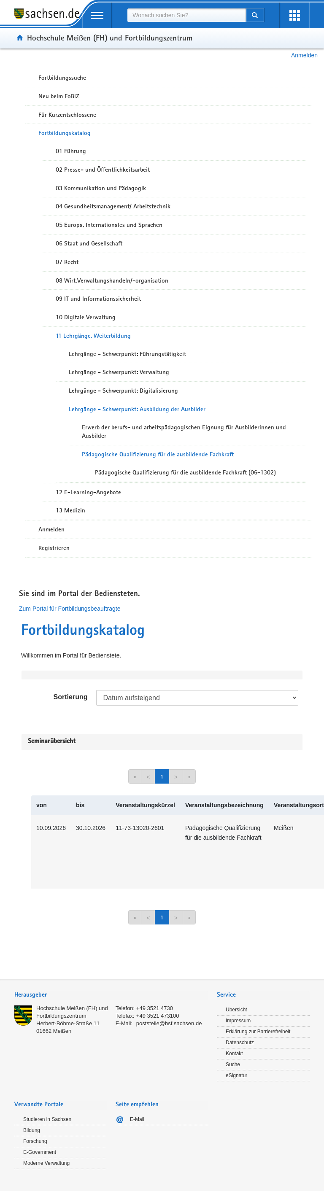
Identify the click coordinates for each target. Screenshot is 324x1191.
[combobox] (186, 15)
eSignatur (236, 1075)
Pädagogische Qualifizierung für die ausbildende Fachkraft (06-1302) (185, 472)
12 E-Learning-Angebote (88, 492)
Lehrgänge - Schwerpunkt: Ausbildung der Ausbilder (137, 409)
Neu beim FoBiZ (58, 96)
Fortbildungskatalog (64, 133)
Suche (233, 1064)
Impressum (238, 1021)
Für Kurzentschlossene (67, 115)
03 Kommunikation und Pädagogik (101, 188)
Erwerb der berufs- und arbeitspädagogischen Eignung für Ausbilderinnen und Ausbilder (184, 431)
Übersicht (236, 1010)
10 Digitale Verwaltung (86, 317)
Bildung (31, 1130)
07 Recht (67, 262)
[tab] (111, 995)
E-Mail (137, 1119)
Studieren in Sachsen (47, 1119)
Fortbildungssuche (62, 77)
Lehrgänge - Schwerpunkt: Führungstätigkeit (127, 354)
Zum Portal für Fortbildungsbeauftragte (69, 608)
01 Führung (71, 151)
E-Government (39, 1152)
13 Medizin (70, 510)
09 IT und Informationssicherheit (98, 298)
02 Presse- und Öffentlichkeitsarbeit (103, 169)
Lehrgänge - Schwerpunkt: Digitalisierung (123, 390)
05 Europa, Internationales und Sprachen (109, 225)
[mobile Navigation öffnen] (97, 15)
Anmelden (304, 55)
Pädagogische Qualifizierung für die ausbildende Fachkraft (158, 454)
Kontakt (234, 1053)
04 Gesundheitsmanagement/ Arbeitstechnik (113, 206)
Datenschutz (240, 1042)
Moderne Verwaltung (46, 1163)
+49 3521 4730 (154, 1008)
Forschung (35, 1141)
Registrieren (54, 548)
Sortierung (71, 697)
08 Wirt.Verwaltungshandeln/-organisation (112, 280)
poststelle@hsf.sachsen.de (169, 1023)
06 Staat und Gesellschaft (89, 243)
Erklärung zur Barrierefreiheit (258, 1032)
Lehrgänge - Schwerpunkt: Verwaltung (119, 372)
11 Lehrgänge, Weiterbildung (93, 336)
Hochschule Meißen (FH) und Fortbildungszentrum (109, 37)
